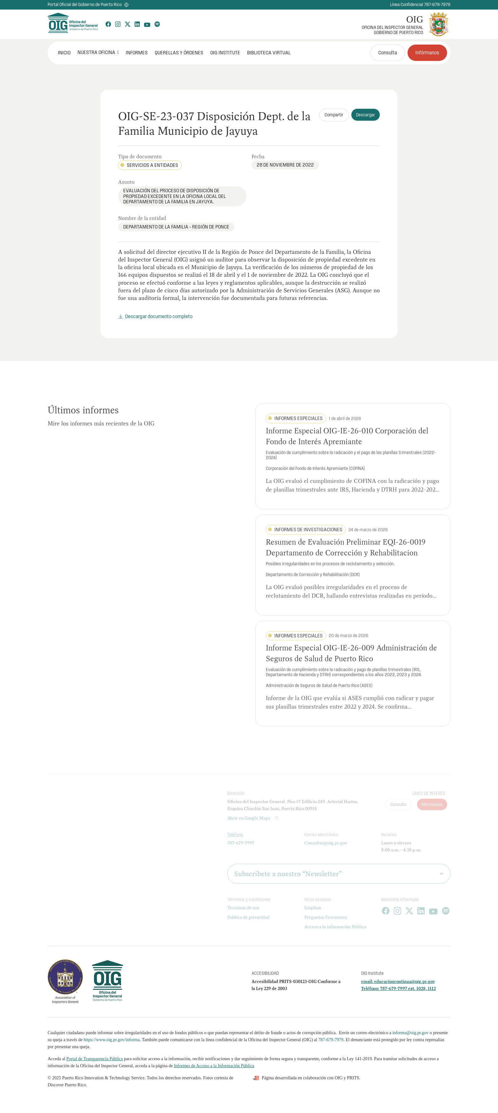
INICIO (64, 52)
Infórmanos (427, 52)
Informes (137, 52)
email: (367, 981)
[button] (98, 52)
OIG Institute (225, 52)
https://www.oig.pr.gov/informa (112, 1039)
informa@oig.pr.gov (410, 1032)
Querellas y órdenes (179, 52)
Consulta (387, 52)
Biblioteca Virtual (269, 52)
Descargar (365, 114)
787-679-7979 (330, 1039)
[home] (72, 24)
